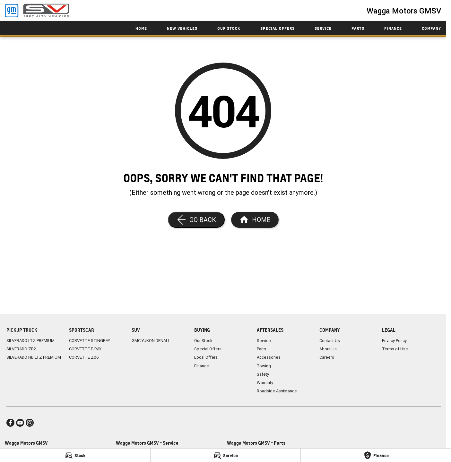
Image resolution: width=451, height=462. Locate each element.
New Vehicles (182, 28)
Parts (357, 28)
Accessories (269, 357)
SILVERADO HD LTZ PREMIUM (33, 357)
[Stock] (75, 455)
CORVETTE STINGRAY (89, 340)
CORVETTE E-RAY (85, 349)
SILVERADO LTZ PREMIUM (30, 340)
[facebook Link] (10, 423)
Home (141, 28)
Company (431, 28)
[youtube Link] (20, 423)
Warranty (265, 382)
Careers (326, 357)
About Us (328, 349)
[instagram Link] (30, 423)
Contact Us (329, 340)
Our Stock (228, 28)
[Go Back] (196, 220)
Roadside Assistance (277, 391)
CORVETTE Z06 (84, 357)
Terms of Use (395, 349)
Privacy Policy (394, 340)
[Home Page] (255, 220)
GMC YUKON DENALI (150, 340)
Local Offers (206, 357)
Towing (264, 366)
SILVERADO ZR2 (21, 349)
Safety (263, 374)
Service (323, 28)
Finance (393, 28)
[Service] (226, 455)
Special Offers (277, 28)
